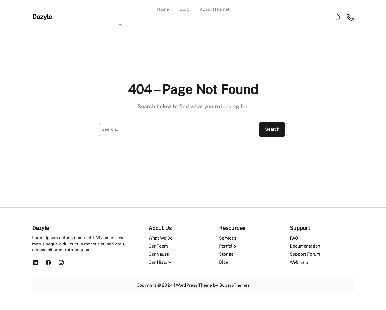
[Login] (193, 24)
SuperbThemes (234, 285)
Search (272, 129)
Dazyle (42, 16)
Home (163, 9)
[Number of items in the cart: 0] (338, 17)
